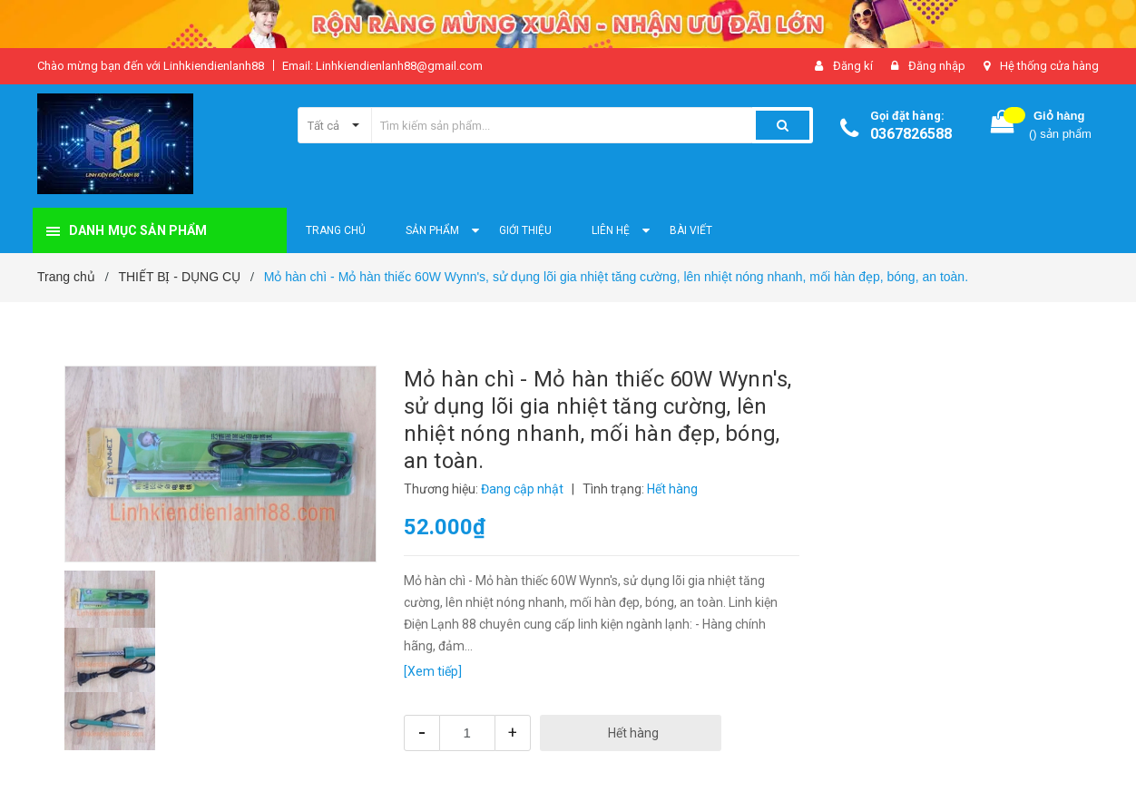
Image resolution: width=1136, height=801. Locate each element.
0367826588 (911, 133)
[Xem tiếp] (433, 671)
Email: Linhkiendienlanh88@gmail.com (382, 66)
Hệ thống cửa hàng (1049, 66)
